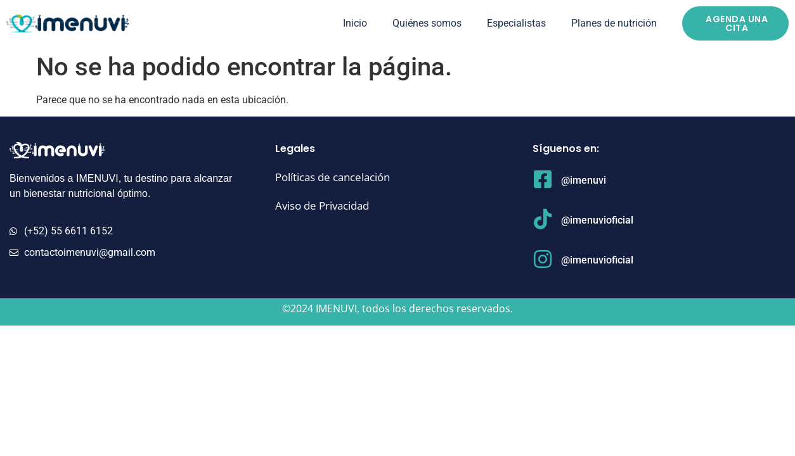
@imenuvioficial (597, 220)
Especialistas (516, 23)
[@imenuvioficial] (543, 219)
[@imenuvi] (543, 179)
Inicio (355, 23)
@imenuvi (583, 180)
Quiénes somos (427, 23)
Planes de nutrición (614, 23)
